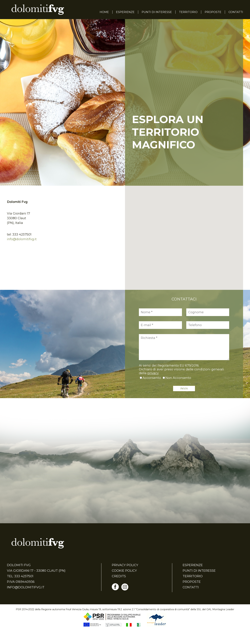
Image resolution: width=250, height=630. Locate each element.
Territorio (188, 12)
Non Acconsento (178, 378)
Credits (119, 576)
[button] (184, 234)
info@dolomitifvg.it (22, 239)
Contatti (235, 12)
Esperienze (125, 12)
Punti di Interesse (157, 12)
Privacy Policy (125, 565)
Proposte (213, 12)
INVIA (184, 388)
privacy (153, 373)
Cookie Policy (124, 571)
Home (104, 12)
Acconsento (152, 378)
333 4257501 (21, 234)
